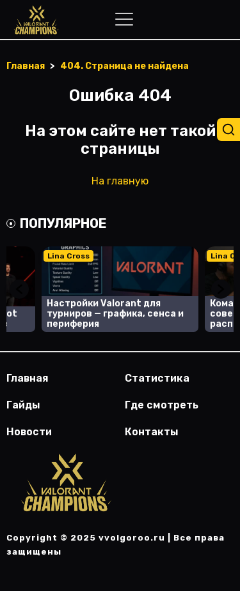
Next (220, 289)
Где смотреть (161, 405)
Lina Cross (68, 255)
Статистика (157, 378)
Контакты (152, 432)
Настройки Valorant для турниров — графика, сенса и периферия (115, 313)
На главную (120, 181)
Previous (19, 289)
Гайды (23, 405)
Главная (27, 378)
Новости (29, 432)
